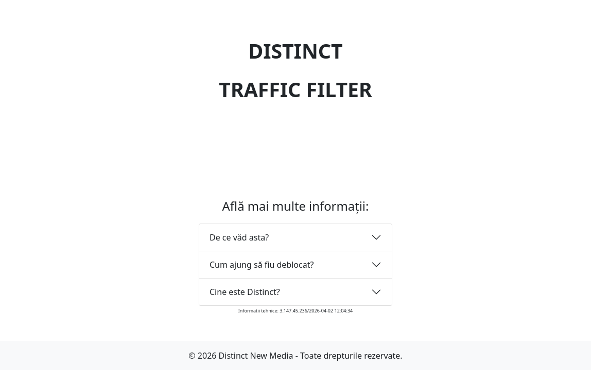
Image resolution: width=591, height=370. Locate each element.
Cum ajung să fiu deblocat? (262, 264)
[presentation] (295, 137)
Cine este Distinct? (245, 292)
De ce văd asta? (239, 237)
